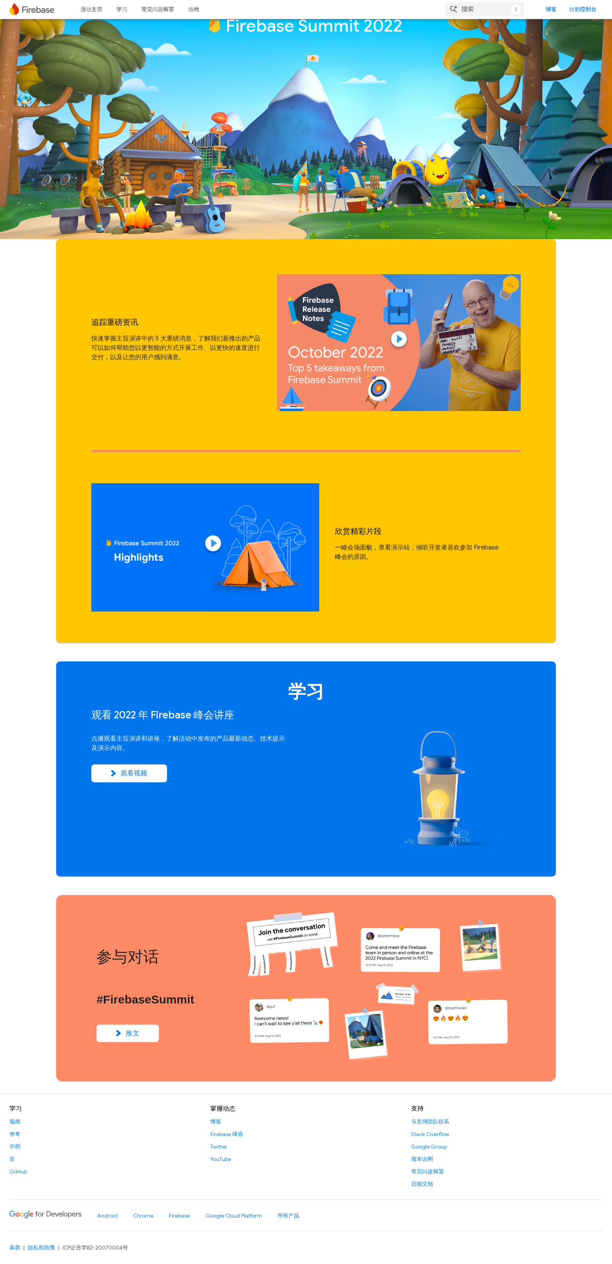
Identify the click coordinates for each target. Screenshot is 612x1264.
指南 (14, 1121)
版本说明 (422, 1159)
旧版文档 (422, 1184)
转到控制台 (582, 9)
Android (107, 1215)
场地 (193, 9)
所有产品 (288, 1215)
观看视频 (129, 773)
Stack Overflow (430, 1134)
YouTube (220, 1159)
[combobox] (485, 9)
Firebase (179, 1215)
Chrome (143, 1215)
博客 (551, 9)
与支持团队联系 (430, 1121)
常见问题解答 (157, 9)
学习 (121, 9)
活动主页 (91, 9)
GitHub (18, 1171)
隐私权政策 (41, 1247)
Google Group (429, 1146)
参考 (14, 1134)
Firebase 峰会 (226, 1134)
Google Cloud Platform (233, 1215)
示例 (14, 1146)
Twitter (218, 1146)
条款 (14, 1247)
